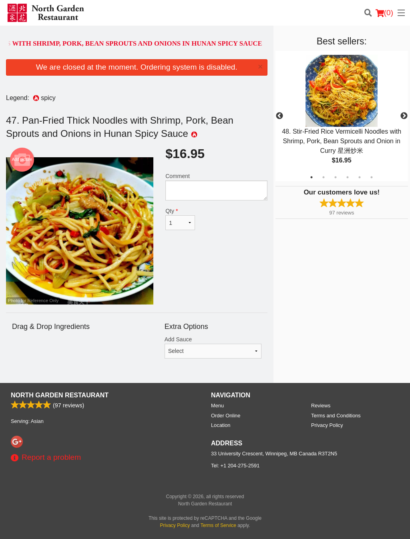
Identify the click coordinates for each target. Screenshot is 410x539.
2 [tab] (324, 177)
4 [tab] (348, 177)
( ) (384, 13)
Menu (217, 406)
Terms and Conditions (336, 416)
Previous (279, 116)
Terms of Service (218, 525)
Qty (180, 219)
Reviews (320, 406)
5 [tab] (360, 177)
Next (404, 116)
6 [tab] (372, 177)
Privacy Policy (327, 425)
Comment (216, 186)
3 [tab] (336, 177)
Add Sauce (213, 347)
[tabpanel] (341, 116)
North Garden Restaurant (60, 395)
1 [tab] (312, 177)
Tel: (235, 466)
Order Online (225, 416)
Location (220, 425)
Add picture (22, 160)
